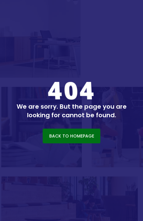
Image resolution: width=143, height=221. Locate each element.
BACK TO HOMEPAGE (71, 136)
